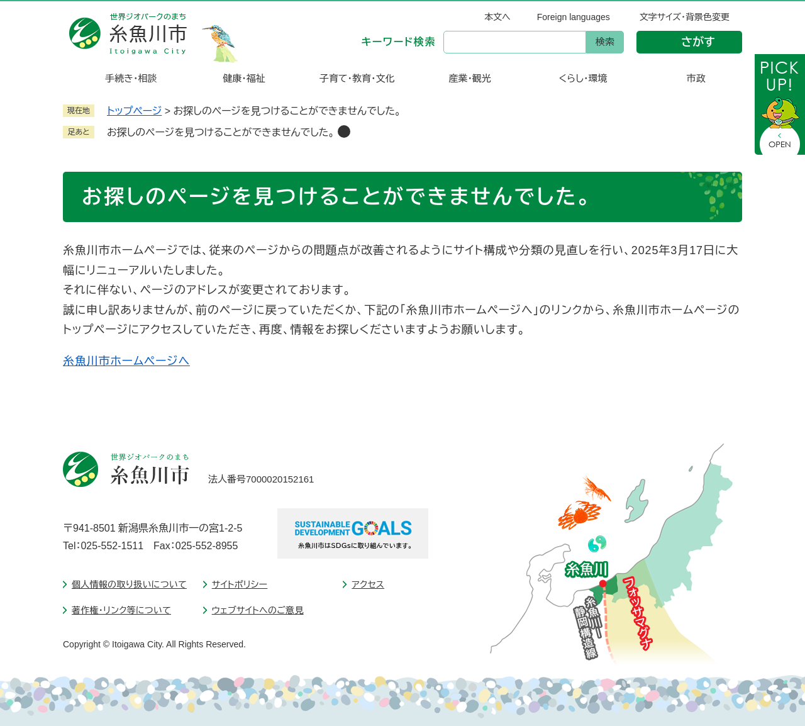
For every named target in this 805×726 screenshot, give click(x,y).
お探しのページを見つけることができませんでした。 (221, 132)
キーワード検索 (399, 41)
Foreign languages (573, 17)
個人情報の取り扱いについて (129, 584)
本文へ (497, 17)
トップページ (134, 111)
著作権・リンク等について (121, 610)
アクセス (368, 584)
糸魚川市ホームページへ (126, 361)
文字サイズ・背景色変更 (685, 17)
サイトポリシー (240, 584)
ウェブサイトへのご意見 (258, 610)
